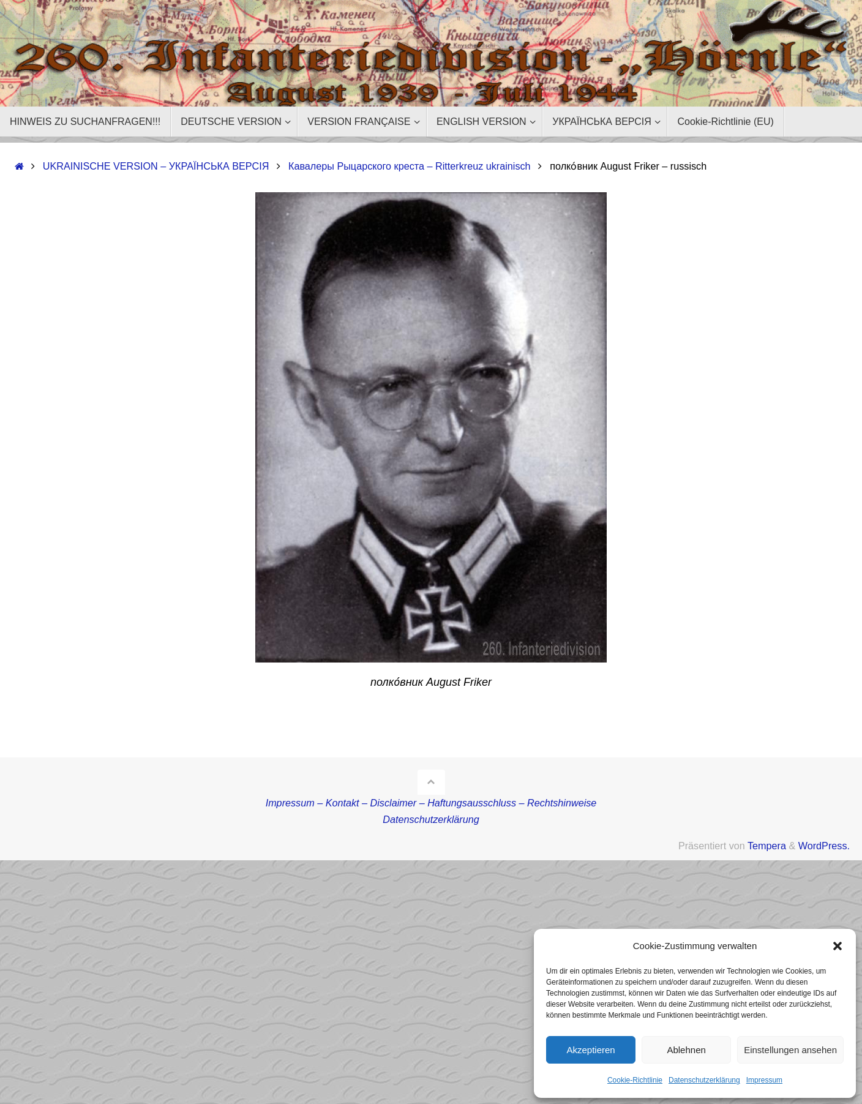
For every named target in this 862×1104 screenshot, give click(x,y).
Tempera (767, 845)
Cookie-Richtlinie (634, 1080)
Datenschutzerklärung (704, 1080)
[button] (837, 946)
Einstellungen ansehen (790, 1050)
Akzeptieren (590, 1050)
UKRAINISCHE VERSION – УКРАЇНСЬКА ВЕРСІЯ (156, 165)
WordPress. (824, 845)
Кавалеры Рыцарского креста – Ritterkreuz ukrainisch (409, 165)
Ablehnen (686, 1050)
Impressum (764, 1080)
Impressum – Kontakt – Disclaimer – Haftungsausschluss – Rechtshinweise (431, 802)
